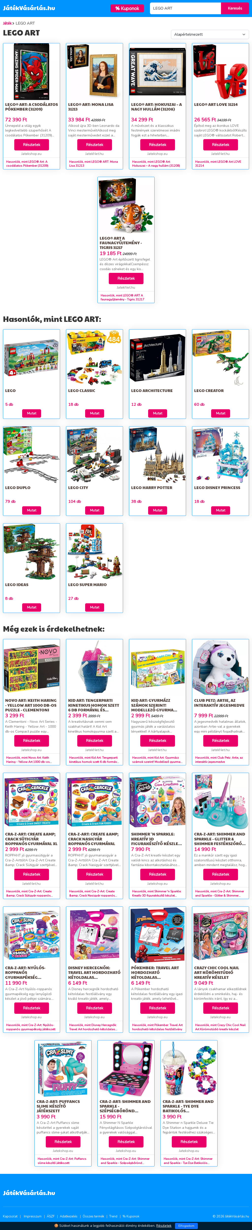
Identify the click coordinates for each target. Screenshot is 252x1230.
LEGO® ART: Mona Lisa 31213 (90, 106)
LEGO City (78, 487)
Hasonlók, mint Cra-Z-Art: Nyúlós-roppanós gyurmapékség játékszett (30, 1027)
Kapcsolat (10, 1216)
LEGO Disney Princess (217, 487)
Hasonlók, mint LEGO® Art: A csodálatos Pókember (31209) (27, 164)
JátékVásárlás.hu (29, 7)
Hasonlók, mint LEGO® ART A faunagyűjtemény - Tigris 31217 (122, 298)
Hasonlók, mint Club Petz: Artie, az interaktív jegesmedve (219, 760)
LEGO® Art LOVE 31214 (216, 104)
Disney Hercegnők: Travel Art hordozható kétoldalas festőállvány (94, 975)
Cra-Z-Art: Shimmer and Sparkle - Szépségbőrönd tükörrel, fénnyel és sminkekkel (125, 1111)
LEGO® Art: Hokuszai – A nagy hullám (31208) (156, 106)
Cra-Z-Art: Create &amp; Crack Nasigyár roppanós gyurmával (93, 838)
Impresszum (33, 1216)
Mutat (31, 413)
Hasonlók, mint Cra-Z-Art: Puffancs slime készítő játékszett (62, 1161)
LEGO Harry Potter (151, 487)
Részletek (31, 145)
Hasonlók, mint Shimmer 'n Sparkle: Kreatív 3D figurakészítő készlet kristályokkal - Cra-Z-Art (156, 895)
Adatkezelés (69, 1216)
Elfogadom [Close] (186, 1226)
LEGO (10, 390)
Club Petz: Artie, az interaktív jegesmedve (219, 702)
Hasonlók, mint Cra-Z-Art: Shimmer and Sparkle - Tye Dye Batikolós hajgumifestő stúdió (188, 1163)
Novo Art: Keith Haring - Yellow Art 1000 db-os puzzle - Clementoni (31, 704)
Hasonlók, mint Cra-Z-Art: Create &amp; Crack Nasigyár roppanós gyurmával (92, 895)
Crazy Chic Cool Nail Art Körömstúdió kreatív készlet (216, 972)
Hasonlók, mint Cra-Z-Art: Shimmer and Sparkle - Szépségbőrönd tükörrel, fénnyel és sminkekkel (125, 1163)
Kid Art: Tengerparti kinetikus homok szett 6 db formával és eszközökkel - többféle (94, 707)
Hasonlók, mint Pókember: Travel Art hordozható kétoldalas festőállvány (157, 1027)
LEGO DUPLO (18, 487)
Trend (113, 1216)
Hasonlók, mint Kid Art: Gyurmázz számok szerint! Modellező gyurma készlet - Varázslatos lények (156, 762)
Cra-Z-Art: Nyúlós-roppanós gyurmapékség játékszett (25, 975)
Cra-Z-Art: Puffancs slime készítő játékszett (58, 1106)
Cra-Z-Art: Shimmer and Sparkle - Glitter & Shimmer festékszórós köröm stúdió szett (219, 841)
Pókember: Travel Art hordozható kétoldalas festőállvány (155, 975)
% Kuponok (131, 1216)
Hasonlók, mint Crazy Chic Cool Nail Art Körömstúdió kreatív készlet (220, 1027)
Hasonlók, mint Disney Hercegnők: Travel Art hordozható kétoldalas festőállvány (93, 1029)
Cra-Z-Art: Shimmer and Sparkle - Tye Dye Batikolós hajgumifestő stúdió (188, 1108)
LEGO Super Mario (87, 584)
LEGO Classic (81, 390)
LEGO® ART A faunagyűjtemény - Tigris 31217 (121, 242)
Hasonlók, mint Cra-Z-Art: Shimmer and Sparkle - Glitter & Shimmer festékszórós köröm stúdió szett (219, 895)
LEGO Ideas (16, 584)
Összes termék (93, 1216)
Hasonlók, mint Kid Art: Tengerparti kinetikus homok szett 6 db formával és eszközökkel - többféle (94, 762)
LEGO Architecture (152, 390)
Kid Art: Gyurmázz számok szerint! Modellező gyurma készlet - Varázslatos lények (154, 709)
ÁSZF (51, 1216)
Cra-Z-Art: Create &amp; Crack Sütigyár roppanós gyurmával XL (31, 838)
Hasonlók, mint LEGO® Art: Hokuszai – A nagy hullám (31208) (156, 164)
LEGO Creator (209, 390)
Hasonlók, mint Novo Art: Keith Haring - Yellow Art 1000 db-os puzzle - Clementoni (28, 762)
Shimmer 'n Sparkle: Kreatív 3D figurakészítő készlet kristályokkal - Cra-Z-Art (155, 843)
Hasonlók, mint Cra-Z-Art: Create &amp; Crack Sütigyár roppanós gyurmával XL (28, 895)
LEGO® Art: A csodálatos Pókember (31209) (31, 106)
